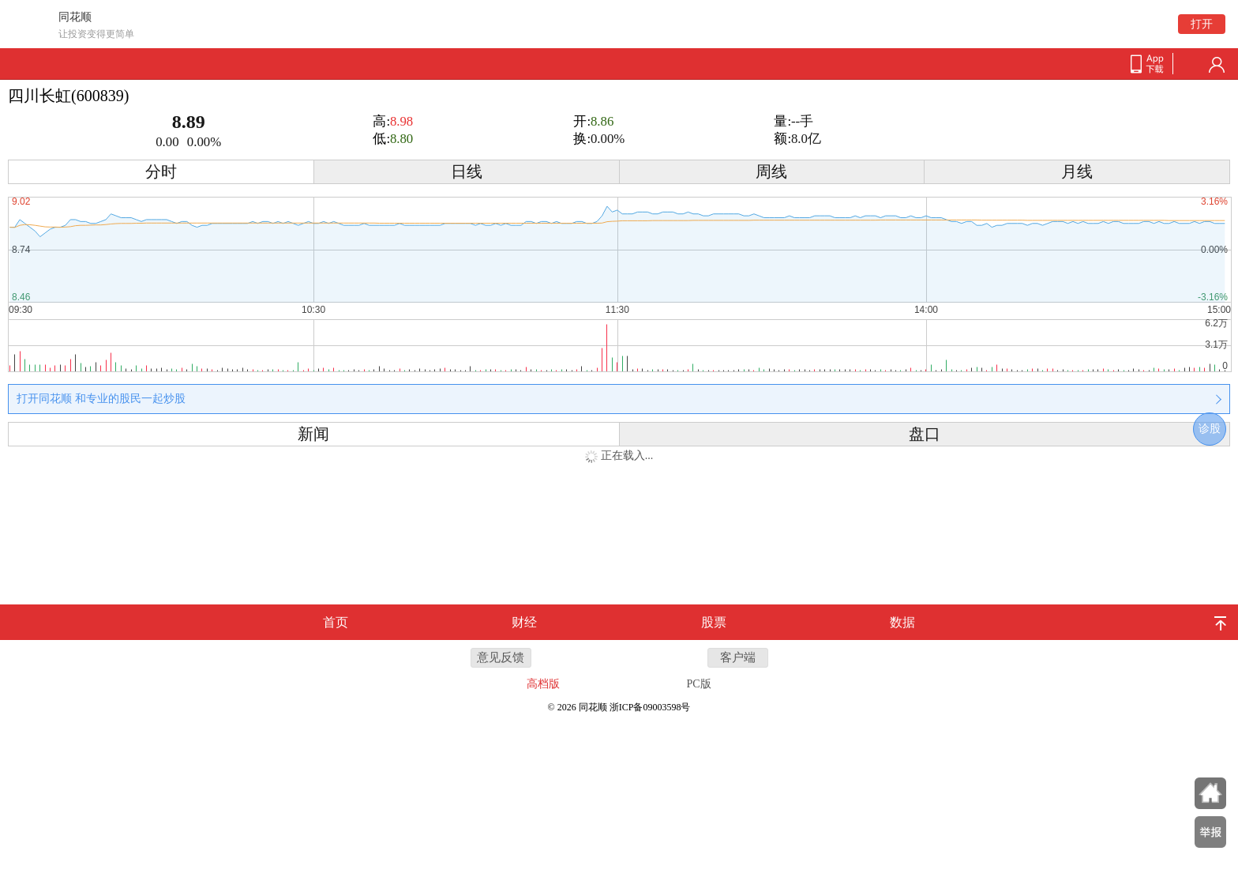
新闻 (313, 434)
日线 (466, 172)
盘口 (924, 434)
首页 (335, 622)
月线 (1077, 172)
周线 (771, 172)
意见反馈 (500, 657)
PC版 (699, 684)
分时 (161, 172)
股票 (713, 622)
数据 (902, 622)
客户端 (738, 657)
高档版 (543, 684)
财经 (524, 622)
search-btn (1191, 65)
